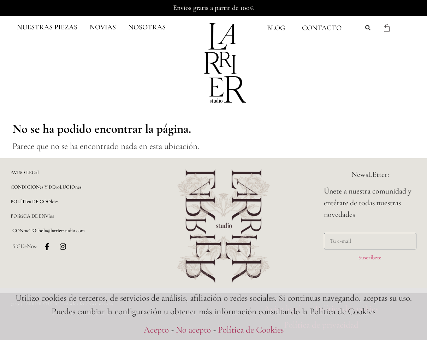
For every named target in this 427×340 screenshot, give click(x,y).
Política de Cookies (251, 329)
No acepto (193, 329)
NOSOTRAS (147, 27)
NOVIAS (103, 27)
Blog (276, 28)
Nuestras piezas (47, 27)
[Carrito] (386, 27)
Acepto (156, 329)
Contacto (322, 28)
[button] (47, 27)
